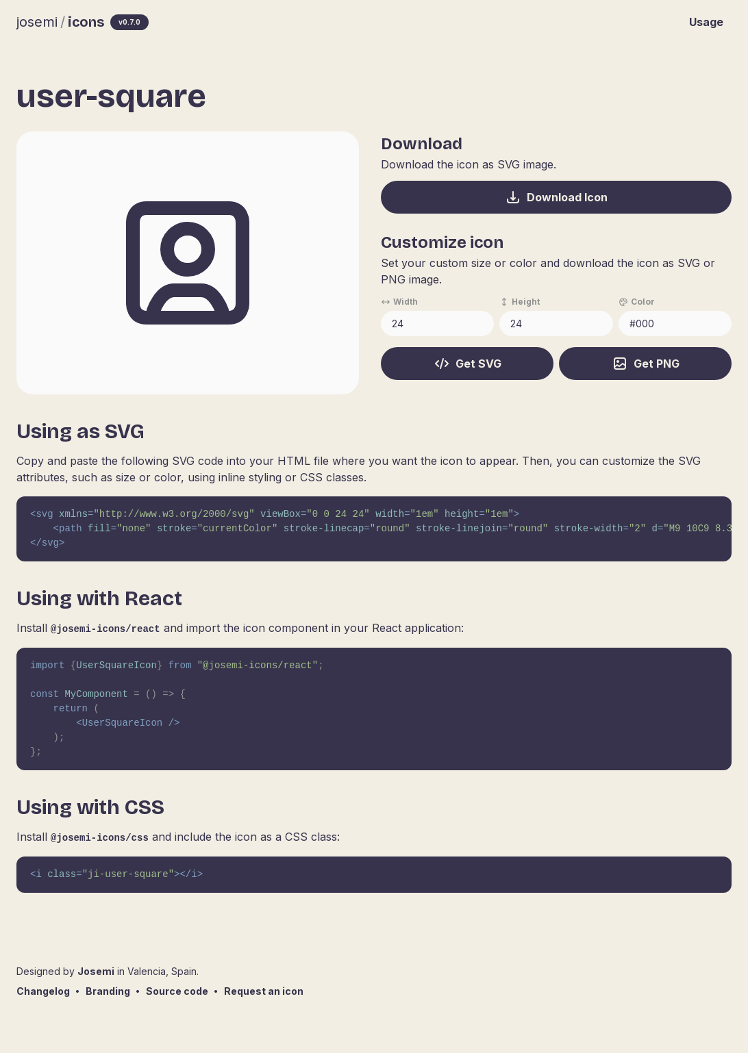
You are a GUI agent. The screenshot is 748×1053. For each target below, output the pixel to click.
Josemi (95, 971)
